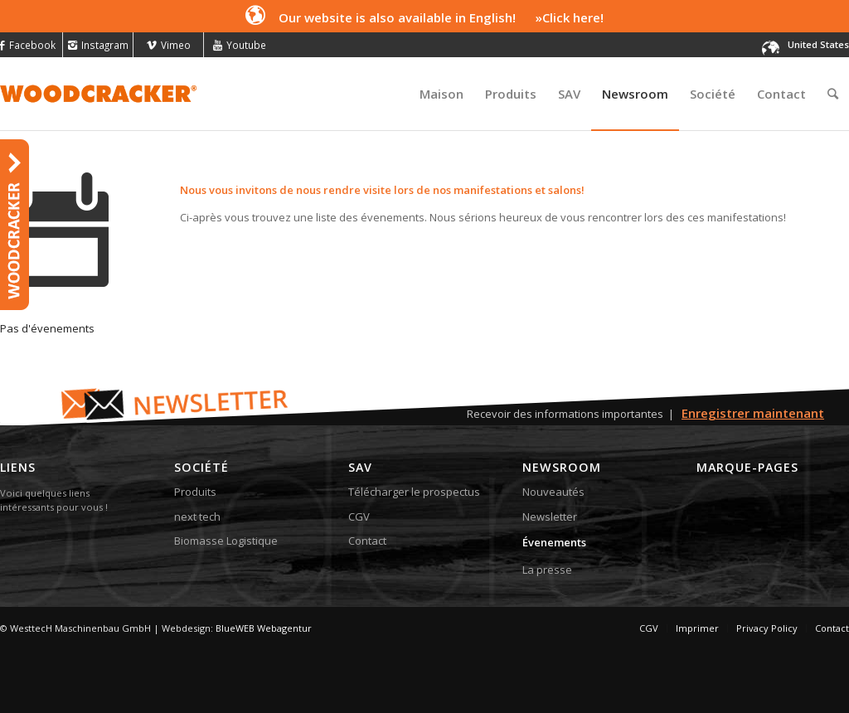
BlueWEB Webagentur (264, 628)
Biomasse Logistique (226, 540)
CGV (359, 516)
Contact (367, 540)
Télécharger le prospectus (414, 491)
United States (818, 44)
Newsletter (549, 516)
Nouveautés (553, 491)
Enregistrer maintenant (753, 413)
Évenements (554, 542)
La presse (547, 569)
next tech (197, 516)
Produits (195, 491)
